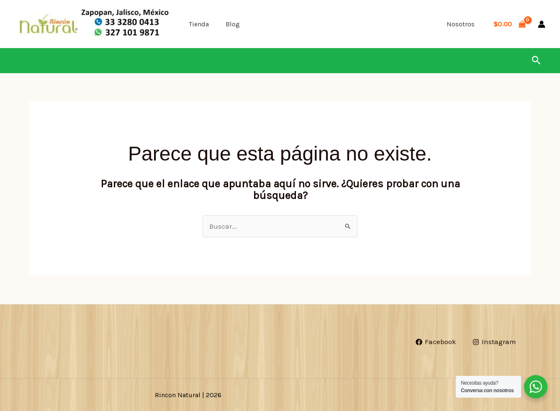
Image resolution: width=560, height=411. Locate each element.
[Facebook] (436, 341)
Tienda (199, 24)
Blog (233, 24)
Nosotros (461, 24)
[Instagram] (494, 341)
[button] (536, 60)
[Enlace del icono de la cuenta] (541, 24)
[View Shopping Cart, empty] (509, 24)
